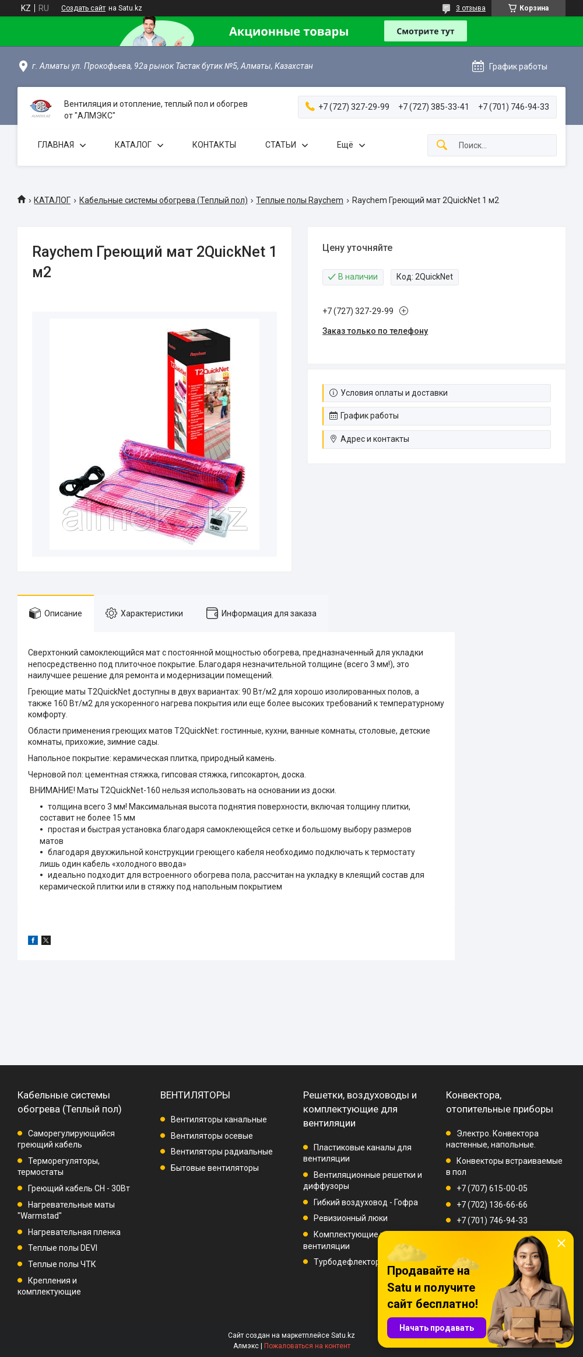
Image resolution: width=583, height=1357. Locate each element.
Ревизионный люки (351, 1218)
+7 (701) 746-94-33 (492, 1220)
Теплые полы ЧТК (62, 1264)
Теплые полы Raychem (299, 200)
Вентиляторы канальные (219, 1119)
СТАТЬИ (280, 144)
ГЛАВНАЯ (56, 144)
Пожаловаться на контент (307, 1346)
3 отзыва (471, 8)
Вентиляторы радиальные (222, 1151)
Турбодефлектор (347, 1262)
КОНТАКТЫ (214, 144)
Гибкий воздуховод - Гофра (366, 1202)
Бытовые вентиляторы (215, 1168)
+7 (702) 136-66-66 (492, 1204)
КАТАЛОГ (133, 144)
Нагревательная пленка (74, 1232)
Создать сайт (83, 8)
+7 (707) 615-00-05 (492, 1188)
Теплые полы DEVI (62, 1248)
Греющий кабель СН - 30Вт (79, 1188)
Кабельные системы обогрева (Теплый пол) (163, 200)
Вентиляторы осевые (212, 1135)
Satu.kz (343, 1335)
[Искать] (442, 146)
